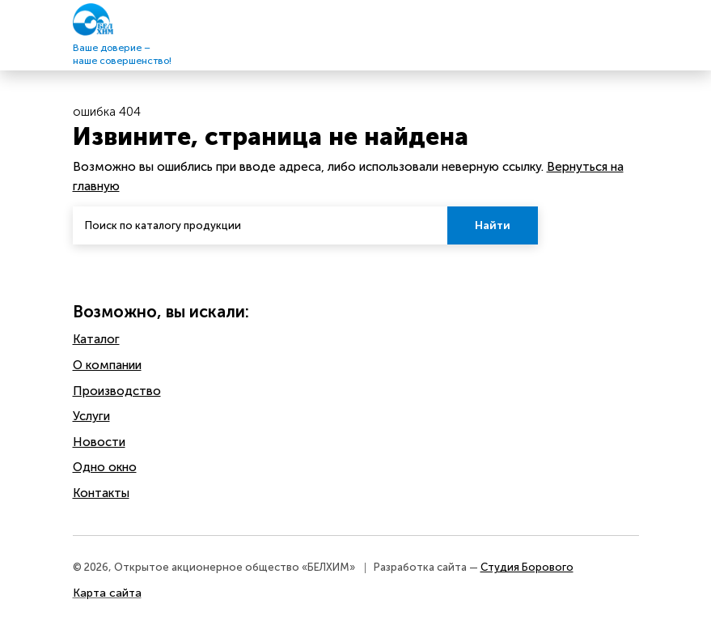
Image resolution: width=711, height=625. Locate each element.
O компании (107, 365)
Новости (99, 442)
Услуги (91, 416)
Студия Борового (526, 567)
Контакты (101, 493)
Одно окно (105, 467)
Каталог (96, 339)
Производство (117, 391)
